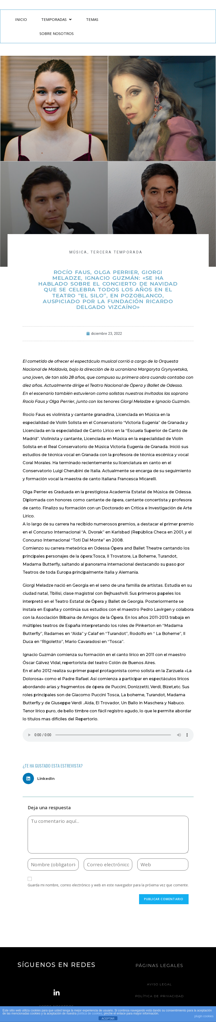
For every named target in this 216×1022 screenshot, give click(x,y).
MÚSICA (78, 252)
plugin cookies (203, 1016)
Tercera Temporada (117, 252)
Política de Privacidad (159, 996)
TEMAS (92, 19)
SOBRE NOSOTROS (56, 33)
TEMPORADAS (56, 19)
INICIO (21, 19)
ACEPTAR (108, 1018)
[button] (41, 778)
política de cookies (89, 1013)
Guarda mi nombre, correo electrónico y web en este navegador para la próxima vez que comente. (108, 885)
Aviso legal (159, 984)
